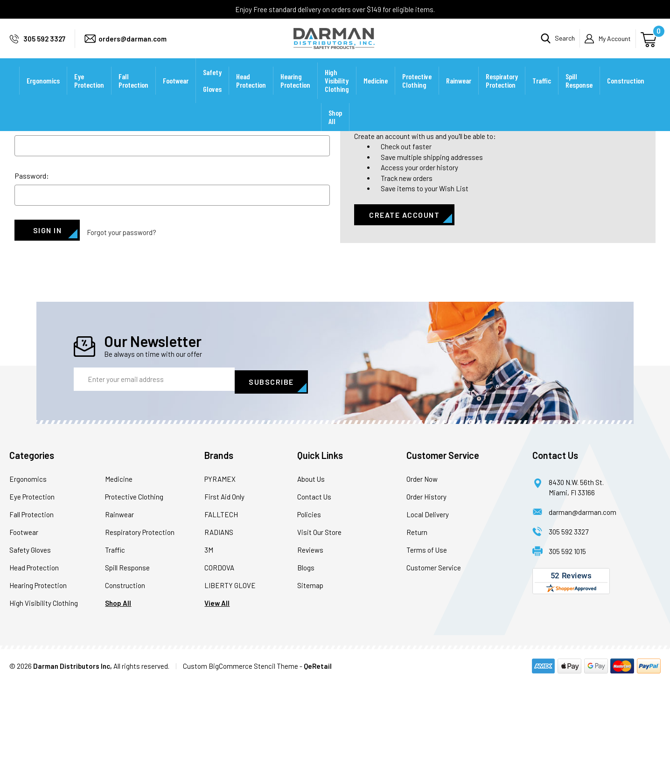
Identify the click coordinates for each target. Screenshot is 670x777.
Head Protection (251, 93)
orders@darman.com (132, 45)
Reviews (310, 644)
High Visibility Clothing (337, 93)
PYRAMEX (220, 573)
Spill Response (579, 93)
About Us (311, 573)
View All (217, 697)
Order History (426, 591)
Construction (625, 93)
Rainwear (458, 93)
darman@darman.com (582, 606)
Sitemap (310, 679)
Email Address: (38, 224)
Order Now (422, 573)
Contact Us (314, 591)
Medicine (375, 93)
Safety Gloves (212, 93)
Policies (309, 608)
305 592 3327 (44, 45)
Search (565, 45)
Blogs (305, 662)
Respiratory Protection (502, 93)
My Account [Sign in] (615, 45)
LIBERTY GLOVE (230, 679)
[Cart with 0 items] (650, 44)
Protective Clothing (417, 93)
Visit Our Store (319, 626)
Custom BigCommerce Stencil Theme (240, 760)
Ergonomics (43, 93)
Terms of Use (426, 644)
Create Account (404, 313)
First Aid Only (224, 591)
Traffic (541, 93)
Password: (31, 274)
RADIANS (218, 626)
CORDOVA (219, 662)
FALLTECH (221, 608)
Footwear (175, 93)
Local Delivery (427, 608)
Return (416, 626)
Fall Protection (133, 93)
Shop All (335, 129)
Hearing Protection (295, 93)
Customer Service (433, 662)
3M (208, 644)
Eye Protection (89, 93)
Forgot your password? (121, 329)
